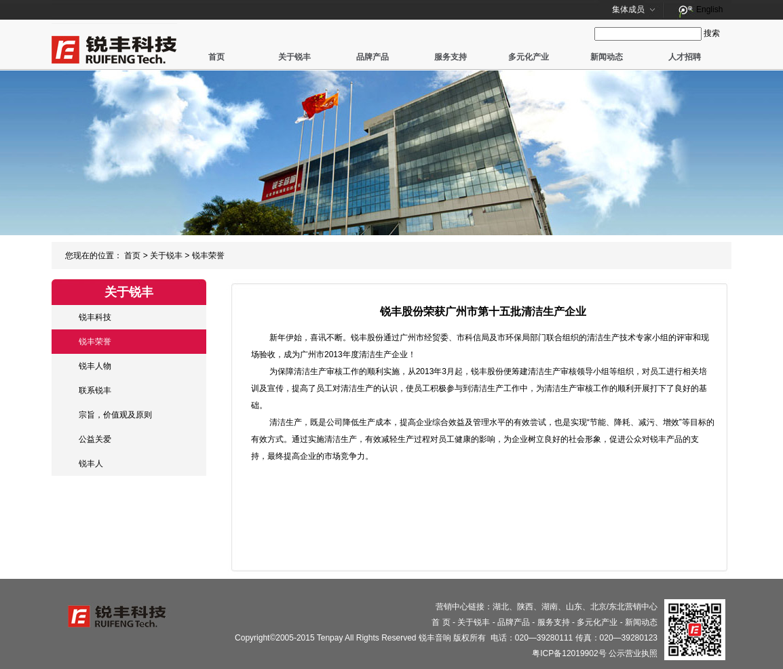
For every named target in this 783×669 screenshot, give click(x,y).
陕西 (525, 606)
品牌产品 (372, 57)
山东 (574, 606)
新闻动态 (606, 57)
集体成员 (628, 9)
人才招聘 (684, 57)
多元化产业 (528, 57)
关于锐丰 (294, 57)
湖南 (549, 606)
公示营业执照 (633, 653)
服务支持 (450, 57)
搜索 (712, 33)
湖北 (501, 606)
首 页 (441, 622)
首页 (216, 57)
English (709, 9)
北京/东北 (607, 606)
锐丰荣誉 (208, 255)
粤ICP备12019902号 (569, 653)
